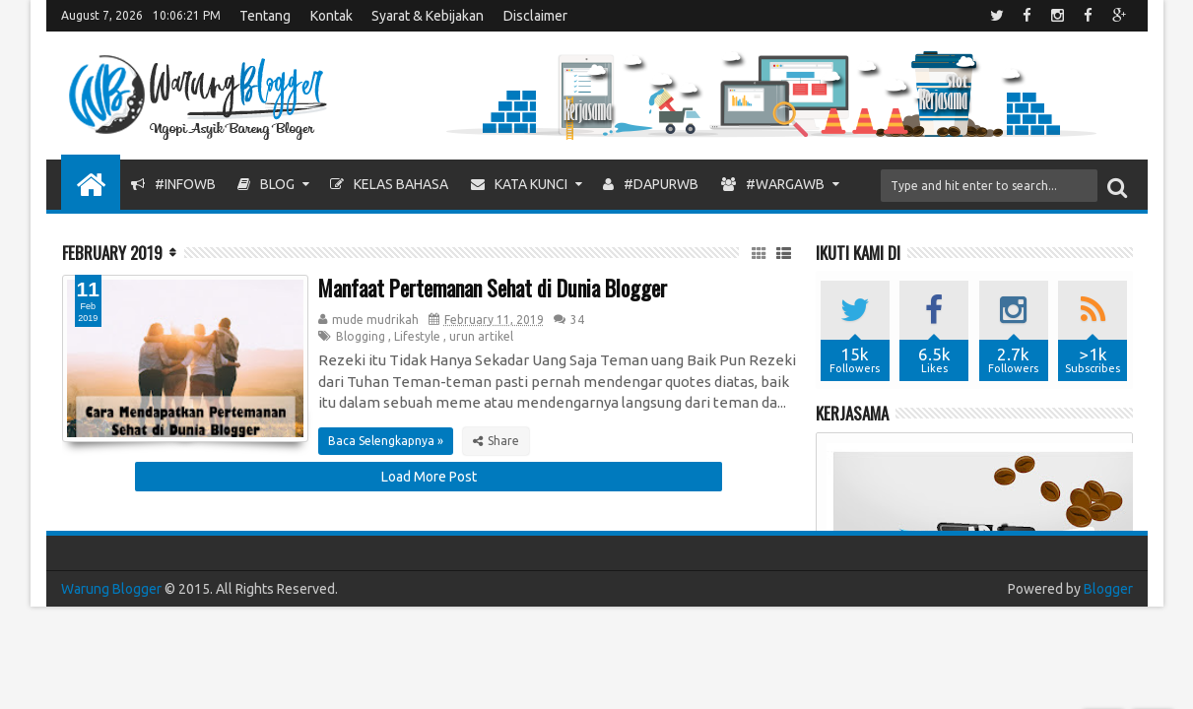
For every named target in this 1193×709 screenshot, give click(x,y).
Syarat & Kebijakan (427, 16)
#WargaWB (773, 184)
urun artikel (481, 336)
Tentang (265, 16)
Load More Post (429, 476)
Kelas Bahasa (389, 184)
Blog (266, 184)
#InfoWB (173, 184)
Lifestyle (417, 336)
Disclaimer (535, 16)
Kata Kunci (519, 184)
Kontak (331, 16)
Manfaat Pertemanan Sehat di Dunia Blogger (492, 287)
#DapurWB (650, 184)
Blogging (360, 336)
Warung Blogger (111, 589)
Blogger (1108, 589)
